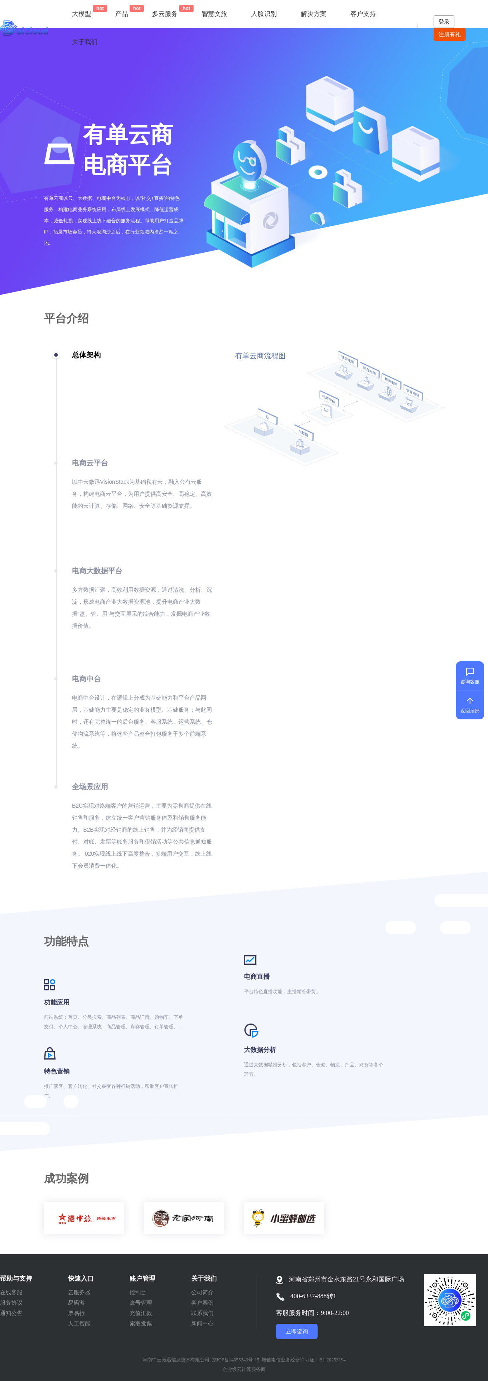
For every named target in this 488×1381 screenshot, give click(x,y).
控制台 (138, 1292)
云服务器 (79, 1292)
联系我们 (202, 1313)
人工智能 (79, 1323)
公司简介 (202, 1292)
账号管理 (141, 1302)
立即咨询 (297, 1331)
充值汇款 (141, 1313)
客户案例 (202, 1302)
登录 (444, 21)
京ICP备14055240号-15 (236, 1360)
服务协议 (11, 1302)
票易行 (76, 1313)
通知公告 (11, 1313)
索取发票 (141, 1323)
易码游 (76, 1302)
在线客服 (11, 1292)
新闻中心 (202, 1323)
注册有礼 (449, 34)
